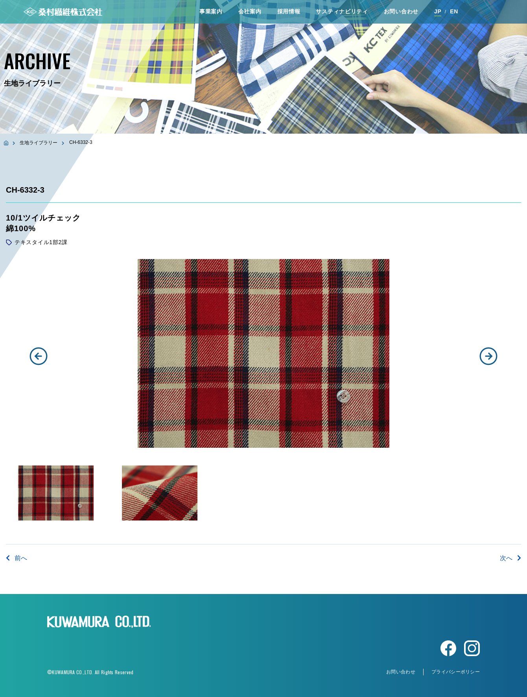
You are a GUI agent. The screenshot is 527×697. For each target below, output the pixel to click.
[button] (38, 356)
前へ (16, 558)
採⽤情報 (288, 11)
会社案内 (250, 11)
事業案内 (211, 11)
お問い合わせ (401, 11)
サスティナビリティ (342, 11)
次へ (510, 558)
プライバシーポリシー (455, 672)
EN (454, 11)
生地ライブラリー (38, 142)
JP (438, 11)
